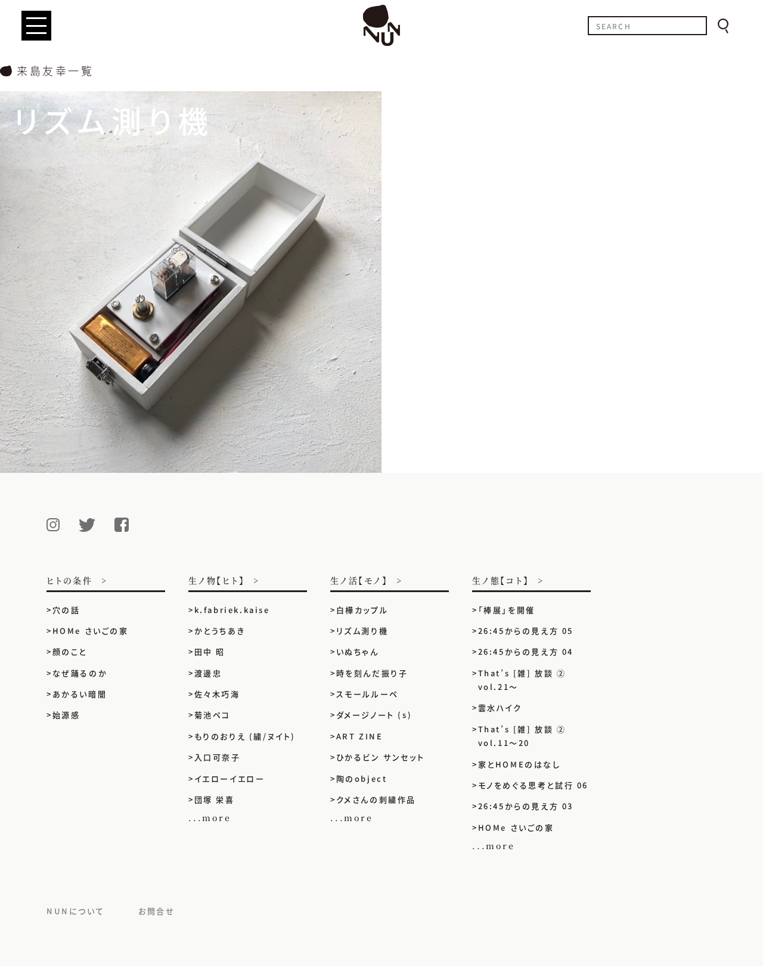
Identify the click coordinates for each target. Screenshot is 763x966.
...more (209, 817)
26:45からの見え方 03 (525, 806)
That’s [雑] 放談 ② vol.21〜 (522, 679)
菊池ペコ (212, 714)
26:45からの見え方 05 (525, 630)
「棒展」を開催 (506, 609)
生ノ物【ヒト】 (216, 581)
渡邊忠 (208, 673)
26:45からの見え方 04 (525, 651)
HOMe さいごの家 (90, 630)
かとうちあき (220, 630)
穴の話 (66, 609)
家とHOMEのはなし (519, 764)
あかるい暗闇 (79, 693)
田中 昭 (209, 651)
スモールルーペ (367, 693)
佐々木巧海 (217, 693)
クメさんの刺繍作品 (381, 799)
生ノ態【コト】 (500, 581)
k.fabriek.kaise (232, 609)
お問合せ (156, 911)
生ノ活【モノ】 (359, 581)
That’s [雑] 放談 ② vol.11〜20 (522, 735)
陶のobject (361, 778)
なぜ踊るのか (80, 673)
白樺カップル (362, 609)
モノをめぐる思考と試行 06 (533, 785)
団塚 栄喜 (214, 799)
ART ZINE (359, 736)
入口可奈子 (217, 757)
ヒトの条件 (69, 581)
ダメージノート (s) (374, 714)
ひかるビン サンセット (380, 757)
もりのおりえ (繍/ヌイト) (245, 736)
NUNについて (75, 911)
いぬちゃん (357, 651)
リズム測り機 (362, 630)
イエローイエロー (229, 778)
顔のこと (69, 651)
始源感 (66, 714)
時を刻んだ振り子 (372, 673)
